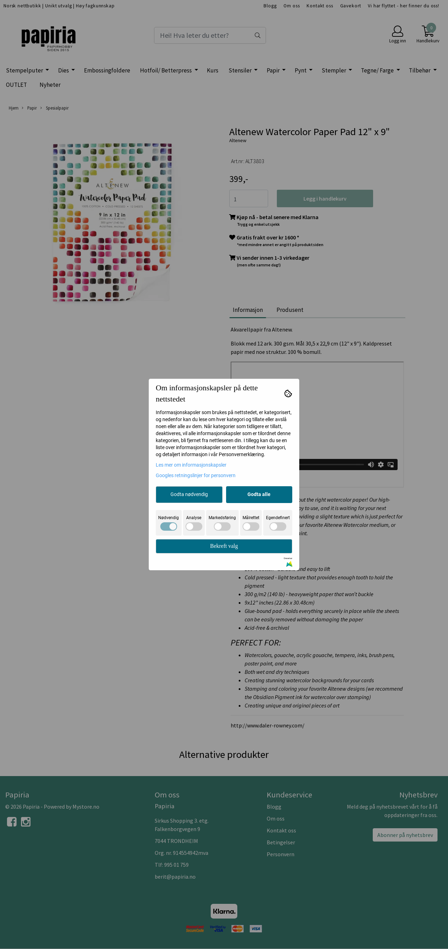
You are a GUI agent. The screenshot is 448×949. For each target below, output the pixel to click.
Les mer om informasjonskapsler (191, 465)
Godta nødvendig (189, 494)
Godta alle (259, 494)
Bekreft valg (224, 546)
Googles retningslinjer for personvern (196, 475)
